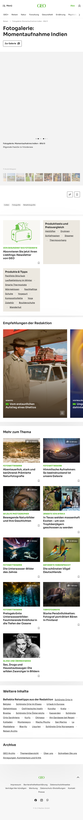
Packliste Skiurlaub (15, 275)
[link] (79, 5)
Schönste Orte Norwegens (60, 726)
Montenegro (24, 722)
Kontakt (71, 788)
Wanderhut (15, 307)
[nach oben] (78, 777)
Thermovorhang (58, 240)
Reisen (15, 14)
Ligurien (36, 726)
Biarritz (23, 726)
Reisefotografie (29, 205)
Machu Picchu (43, 722)
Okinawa (39, 717)
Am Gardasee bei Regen (61, 717)
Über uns (48, 753)
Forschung (34, 14)
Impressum (16, 785)
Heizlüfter (50, 231)
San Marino (61, 722)
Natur (23, 14)
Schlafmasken (52, 235)
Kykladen (8, 722)
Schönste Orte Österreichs (30, 713)
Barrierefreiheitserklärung (36, 785)
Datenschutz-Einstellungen (52, 788)
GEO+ (5, 14)
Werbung (33, 788)
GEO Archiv (9, 753)
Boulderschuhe (27, 302)
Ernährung (60, 14)
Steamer (69, 235)
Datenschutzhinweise (60, 785)
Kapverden (55, 713)
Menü (7, 5)
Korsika (52, 708)
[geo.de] (41, 6)
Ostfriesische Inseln (32, 708)
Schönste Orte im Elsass (29, 704)
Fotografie (16, 205)
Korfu (27, 717)
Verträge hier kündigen (15, 788)
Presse (41, 792)
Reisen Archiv (10, 731)
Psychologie (73, 14)
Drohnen (65, 231)
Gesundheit (47, 14)
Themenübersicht (29, 753)
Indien (6, 205)
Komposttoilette (14, 298)
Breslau (7, 713)
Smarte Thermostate (16, 284)
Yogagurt (23, 293)
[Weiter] (79, 15)
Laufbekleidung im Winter (18, 280)
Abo (72, 5)
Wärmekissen (12, 289)
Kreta (63, 708)
